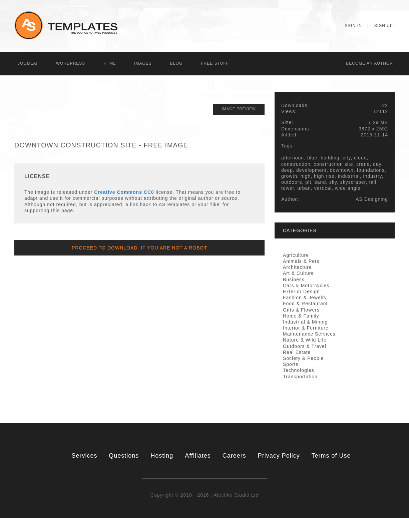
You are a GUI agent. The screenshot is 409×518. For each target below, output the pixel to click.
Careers (234, 455)
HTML (109, 63)
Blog (176, 63)
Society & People (303, 358)
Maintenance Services (309, 334)
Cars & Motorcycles (306, 285)
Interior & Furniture (306, 328)
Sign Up (383, 25)
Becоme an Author (369, 63)
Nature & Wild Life (305, 340)
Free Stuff (215, 63)
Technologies (298, 370)
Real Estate (297, 352)
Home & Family (301, 316)
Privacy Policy (279, 455)
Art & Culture (298, 273)
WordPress (70, 63)
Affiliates (198, 455)
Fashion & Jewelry (305, 297)
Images (143, 63)
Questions (124, 455)
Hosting (161, 455)
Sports (290, 364)
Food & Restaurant (305, 303)
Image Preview (239, 109)
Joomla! (28, 63)
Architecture (297, 267)
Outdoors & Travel (304, 346)
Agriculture (296, 255)
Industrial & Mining (305, 322)
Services (84, 455)
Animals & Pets (301, 261)
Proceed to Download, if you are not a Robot (139, 247)
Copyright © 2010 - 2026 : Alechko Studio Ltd (204, 495)
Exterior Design (301, 291)
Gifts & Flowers (301, 310)
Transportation (300, 376)
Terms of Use (331, 455)
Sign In (353, 25)
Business (294, 279)
